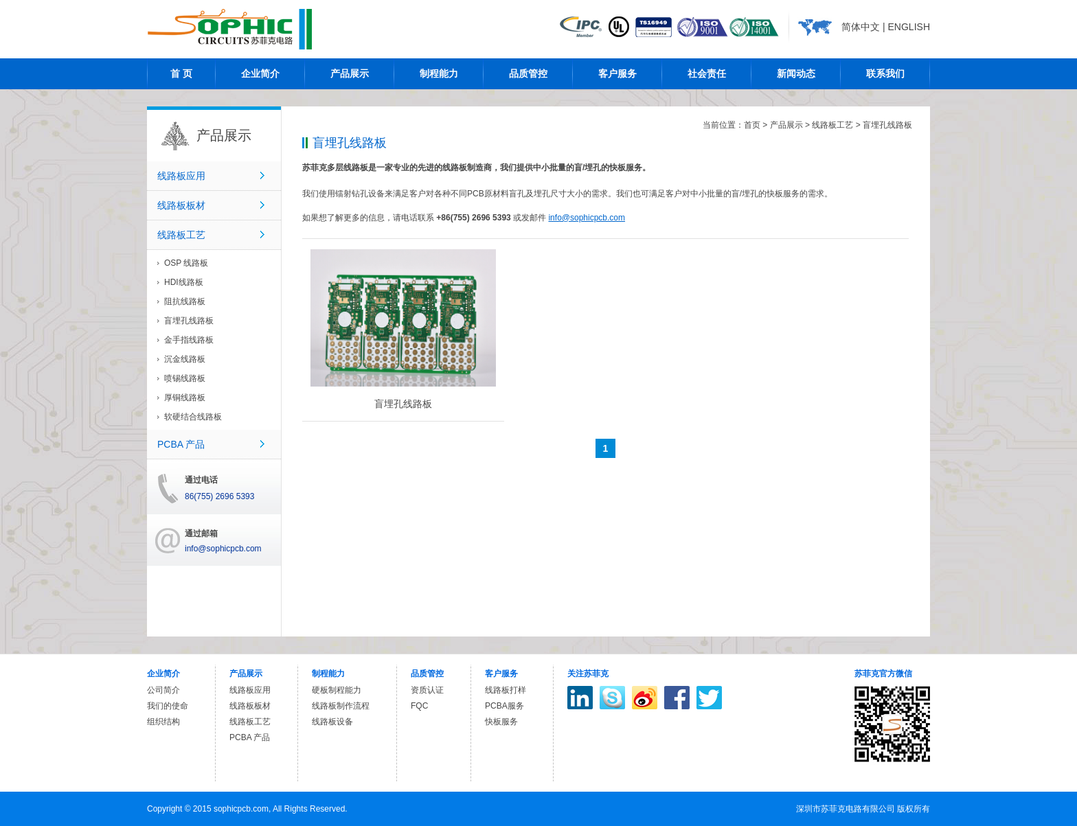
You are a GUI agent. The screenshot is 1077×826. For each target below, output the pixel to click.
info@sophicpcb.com (586, 217)
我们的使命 (167, 706)
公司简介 (163, 690)
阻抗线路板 (184, 301)
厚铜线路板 (184, 397)
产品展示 (786, 125)
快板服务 (501, 721)
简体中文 (860, 26)
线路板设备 (332, 721)
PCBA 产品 (181, 444)
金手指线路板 (189, 340)
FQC (419, 706)
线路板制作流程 (341, 706)
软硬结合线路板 (193, 417)
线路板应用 (181, 175)
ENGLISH (909, 26)
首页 (752, 125)
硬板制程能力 (336, 690)
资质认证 (427, 690)
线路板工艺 (181, 234)
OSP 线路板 (186, 263)
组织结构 (163, 721)
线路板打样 (505, 690)
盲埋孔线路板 (189, 320)
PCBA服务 (504, 706)
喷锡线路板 (184, 378)
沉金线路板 (184, 359)
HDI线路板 (183, 282)
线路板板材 (181, 205)
